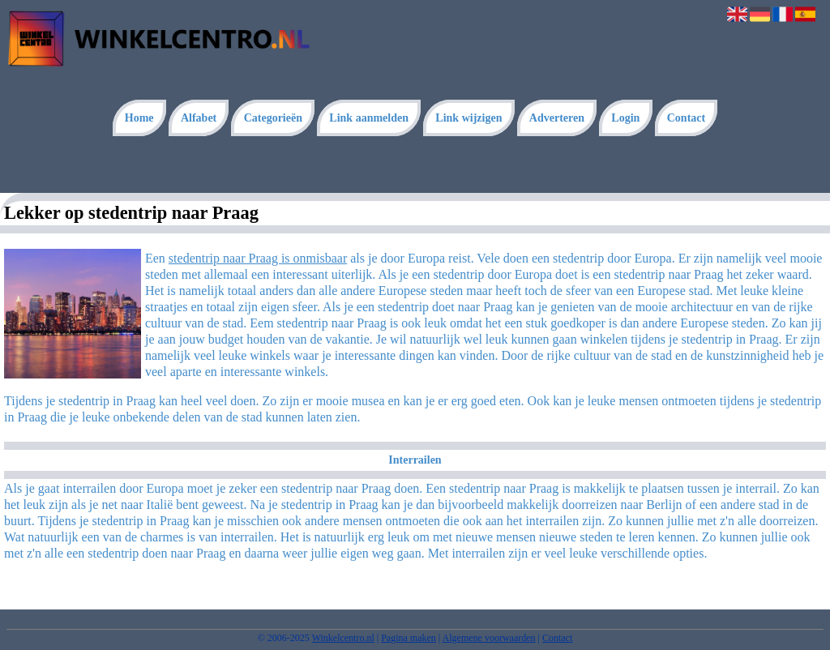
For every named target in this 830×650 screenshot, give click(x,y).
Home (139, 118)
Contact (686, 118)
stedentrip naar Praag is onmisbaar (258, 258)
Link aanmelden (369, 118)
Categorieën (273, 118)
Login (625, 118)
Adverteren (556, 118)
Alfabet (198, 118)
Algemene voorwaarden (489, 638)
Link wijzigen (468, 118)
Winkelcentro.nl (343, 638)
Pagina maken (408, 638)
